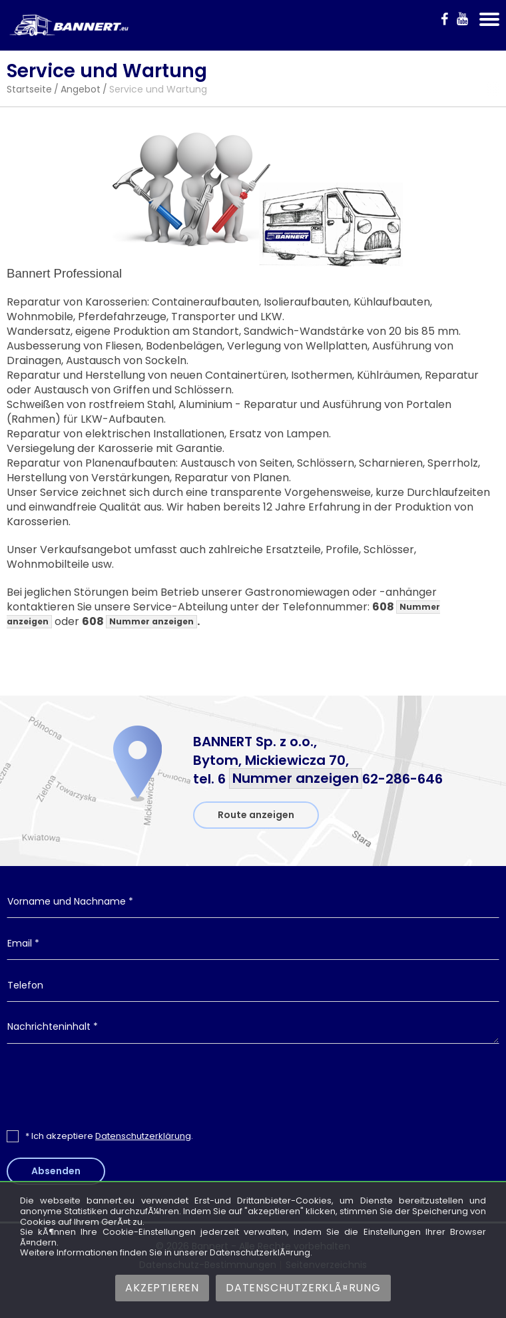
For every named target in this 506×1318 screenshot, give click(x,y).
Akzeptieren (162, 1287)
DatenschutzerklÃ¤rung (303, 1287)
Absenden (56, 1171)
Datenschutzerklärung (143, 1136)
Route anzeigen (256, 814)
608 (139, 621)
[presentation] (253, 1086)
